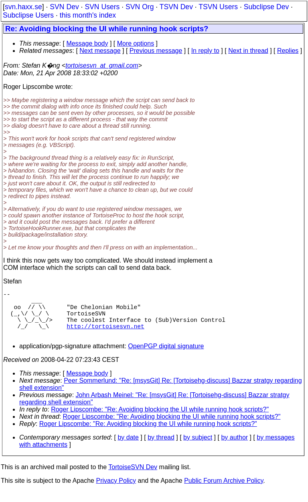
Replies (287, 50)
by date (128, 448)
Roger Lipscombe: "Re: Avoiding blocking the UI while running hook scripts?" (160, 420)
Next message (99, 50)
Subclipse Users (28, 15)
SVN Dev (64, 7)
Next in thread (248, 50)
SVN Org (140, 7)
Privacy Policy (116, 491)
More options (135, 43)
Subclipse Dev (266, 7)
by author (234, 448)
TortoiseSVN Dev (132, 478)
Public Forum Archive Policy (223, 491)
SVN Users (102, 7)
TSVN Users (218, 7)
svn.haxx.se (23, 7)
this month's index (88, 15)
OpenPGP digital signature (166, 357)
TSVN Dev (176, 7)
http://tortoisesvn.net (105, 335)
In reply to (205, 50)
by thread (161, 448)
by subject (197, 448)
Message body (87, 43)
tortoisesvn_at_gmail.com (101, 65)
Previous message (156, 50)
